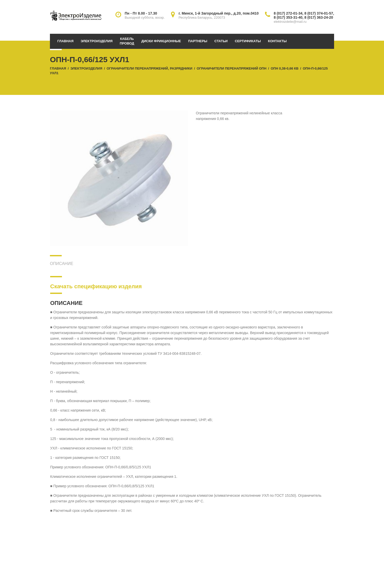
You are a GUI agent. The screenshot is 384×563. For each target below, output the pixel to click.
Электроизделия (97, 41)
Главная (65, 41)
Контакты (277, 41)
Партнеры (197, 41)
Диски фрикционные (161, 41)
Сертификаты (248, 41)
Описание (61, 263)
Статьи (221, 41)
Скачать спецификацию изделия (96, 286)
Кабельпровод (127, 41)
